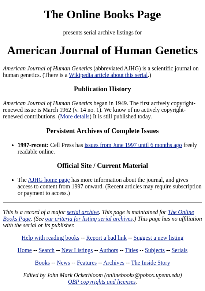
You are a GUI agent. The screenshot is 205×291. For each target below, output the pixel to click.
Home (25, 250)
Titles (131, 250)
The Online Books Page (102, 14)
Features (87, 262)
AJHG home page (49, 180)
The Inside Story (150, 262)
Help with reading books (50, 238)
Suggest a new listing (158, 238)
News (63, 262)
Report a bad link (106, 238)
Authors (108, 250)
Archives (113, 262)
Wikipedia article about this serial (108, 75)
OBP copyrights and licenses (101, 282)
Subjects (155, 250)
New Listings (77, 250)
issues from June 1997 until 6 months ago (133, 145)
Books (42, 262)
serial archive (83, 212)
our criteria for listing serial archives (89, 219)
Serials (180, 250)
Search (47, 250)
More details (74, 116)
